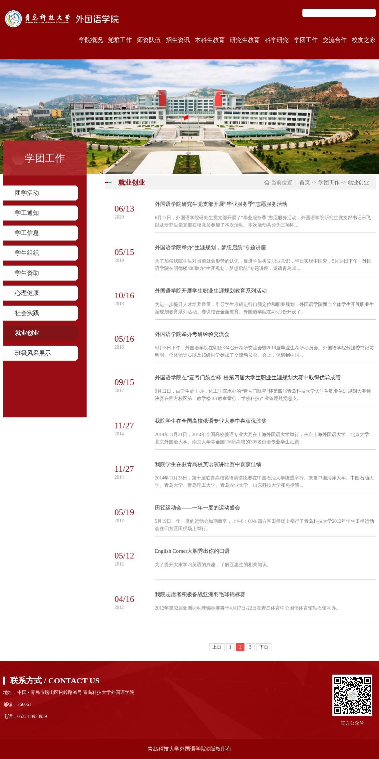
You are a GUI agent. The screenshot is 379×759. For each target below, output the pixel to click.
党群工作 (120, 40)
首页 (304, 182)
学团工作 (306, 40)
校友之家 (364, 40)
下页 (263, 647)
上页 (216, 647)
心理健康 (27, 293)
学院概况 (91, 40)
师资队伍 (149, 40)
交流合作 (335, 40)
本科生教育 (210, 40)
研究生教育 (245, 40)
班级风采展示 (33, 353)
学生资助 (27, 273)
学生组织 (27, 253)
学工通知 (27, 213)
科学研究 (277, 40)
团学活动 (27, 192)
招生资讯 (178, 40)
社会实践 (27, 313)
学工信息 (27, 233)
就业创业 (27, 333)
